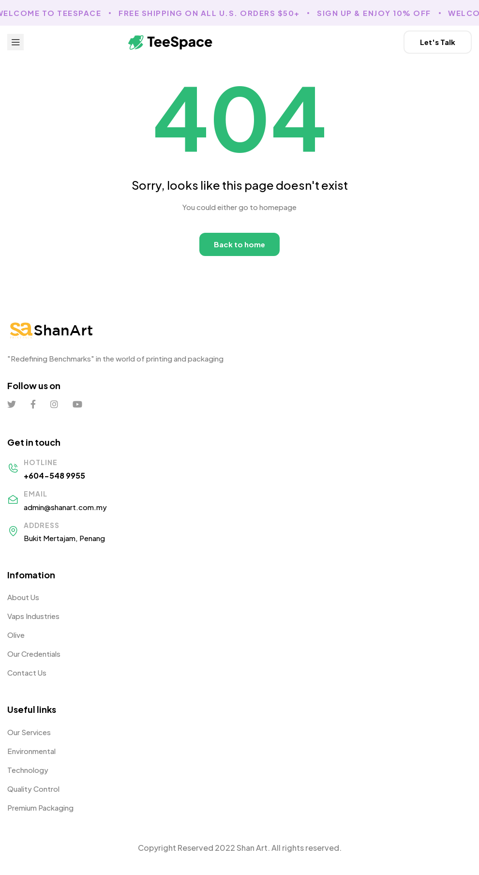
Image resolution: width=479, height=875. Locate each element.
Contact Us (26, 672)
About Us (23, 597)
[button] (438, 42)
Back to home (239, 244)
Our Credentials (33, 653)
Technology (27, 769)
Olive (16, 634)
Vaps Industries (33, 615)
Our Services (29, 732)
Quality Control (33, 788)
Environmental (31, 750)
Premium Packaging (40, 807)
